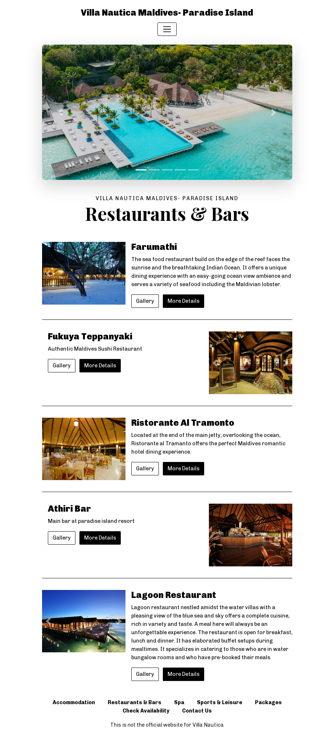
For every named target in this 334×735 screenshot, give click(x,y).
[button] (61, 112)
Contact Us (197, 710)
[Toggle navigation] (167, 29)
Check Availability (146, 710)
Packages (268, 702)
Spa (179, 702)
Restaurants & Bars (134, 702)
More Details (183, 301)
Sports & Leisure (219, 702)
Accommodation (74, 702)
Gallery (145, 301)
